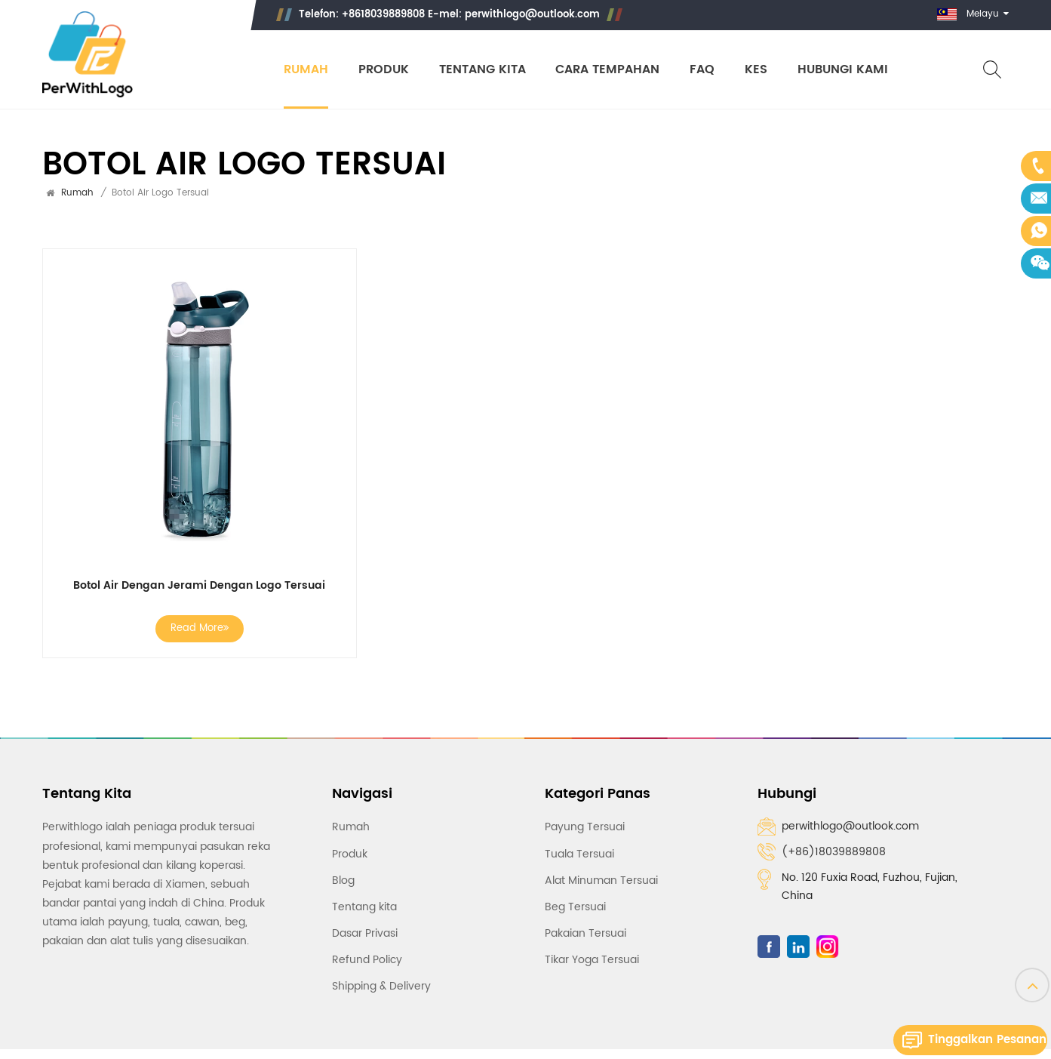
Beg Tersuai (575, 907)
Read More (200, 628)
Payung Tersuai (585, 827)
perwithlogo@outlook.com (531, 15)
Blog (343, 880)
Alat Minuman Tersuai (601, 880)
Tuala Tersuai (579, 853)
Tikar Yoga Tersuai (592, 959)
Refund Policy (367, 959)
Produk (383, 69)
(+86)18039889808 (834, 851)
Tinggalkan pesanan (987, 1039)
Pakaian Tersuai (585, 933)
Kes (756, 69)
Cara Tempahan (607, 69)
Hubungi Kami (842, 69)
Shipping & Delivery (381, 986)
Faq (702, 69)
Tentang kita (481, 69)
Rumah (305, 69)
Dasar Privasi (365, 933)
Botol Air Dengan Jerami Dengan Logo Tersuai (199, 585)
